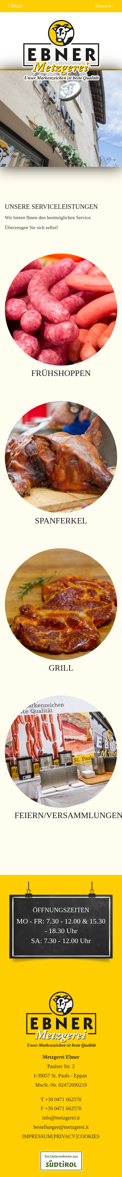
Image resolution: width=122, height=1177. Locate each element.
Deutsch (104, 5)
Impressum (37, 1136)
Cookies (88, 1136)
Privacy (64, 1136)
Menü (15, 5)
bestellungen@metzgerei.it (61, 1127)
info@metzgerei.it (61, 1117)
